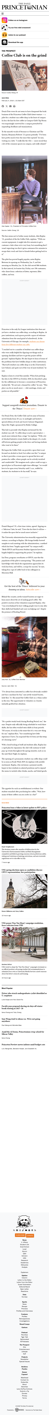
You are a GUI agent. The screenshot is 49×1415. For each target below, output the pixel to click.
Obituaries (24, 1265)
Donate (30, 1235)
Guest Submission (24, 1284)
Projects (25, 1357)
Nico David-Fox (18, 1000)
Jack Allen (5, 98)
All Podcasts (24, 1341)
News (25, 1240)
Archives (24, 1367)
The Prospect (24, 1345)
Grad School (24, 1247)
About (24, 1384)
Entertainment (24, 1349)
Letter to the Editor (24, 1280)
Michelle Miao (17, 1025)
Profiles (24, 1316)
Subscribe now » (33, 589)
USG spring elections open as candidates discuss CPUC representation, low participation (22, 870)
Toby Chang (17, 1012)
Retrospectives (24, 1319)
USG (24, 1258)
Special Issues (24, 1361)
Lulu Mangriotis (7, 1049)
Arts (24, 1347)
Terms (24, 1398)
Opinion (24, 1275)
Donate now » (30, 408)
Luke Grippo (6, 1000)
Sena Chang (6, 1012)
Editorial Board (24, 1287)
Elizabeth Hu (32, 1049)
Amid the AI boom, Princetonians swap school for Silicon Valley (23, 1032)
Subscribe (20, 1235)
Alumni (24, 1251)
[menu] (46, 13)
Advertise (24, 1387)
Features (24, 1314)
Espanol (24, 1374)
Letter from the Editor (24, 1282)
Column (24, 1278)
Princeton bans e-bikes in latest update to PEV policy (24, 807)
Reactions (24, 1291)
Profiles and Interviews (24, 1311)
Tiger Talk (24, 1337)
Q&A (24, 1253)
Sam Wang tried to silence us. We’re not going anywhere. (21, 1020)
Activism (24, 1256)
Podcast (24, 1332)
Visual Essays (25, 1324)
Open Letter (24, 1289)
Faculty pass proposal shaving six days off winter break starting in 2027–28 (22, 1007)
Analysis (24, 1267)
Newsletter (24, 1359)
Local (24, 1249)
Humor (24, 1372)
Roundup (24, 1335)
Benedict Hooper (18, 1049)
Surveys (24, 1297)
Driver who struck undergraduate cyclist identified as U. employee (24, 994)
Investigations (25, 1321)
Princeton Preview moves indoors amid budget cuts (23, 1044)
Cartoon (24, 1327)
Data (24, 1294)
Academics (24, 1262)
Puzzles (24, 1369)
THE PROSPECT (9, 51)
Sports (24, 1302)
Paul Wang (5, 1025)
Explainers (24, 1272)
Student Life (24, 1244)
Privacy (24, 1396)
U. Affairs (24, 1242)
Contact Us (25, 1380)
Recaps (24, 1306)
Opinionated (24, 1339)
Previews (24, 1309)
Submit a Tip (24, 1391)
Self (24, 1354)
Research (24, 1260)
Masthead (24, 1378)
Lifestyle (24, 1351)
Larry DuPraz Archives (24, 1389)
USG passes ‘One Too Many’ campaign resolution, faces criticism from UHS (22, 924)
